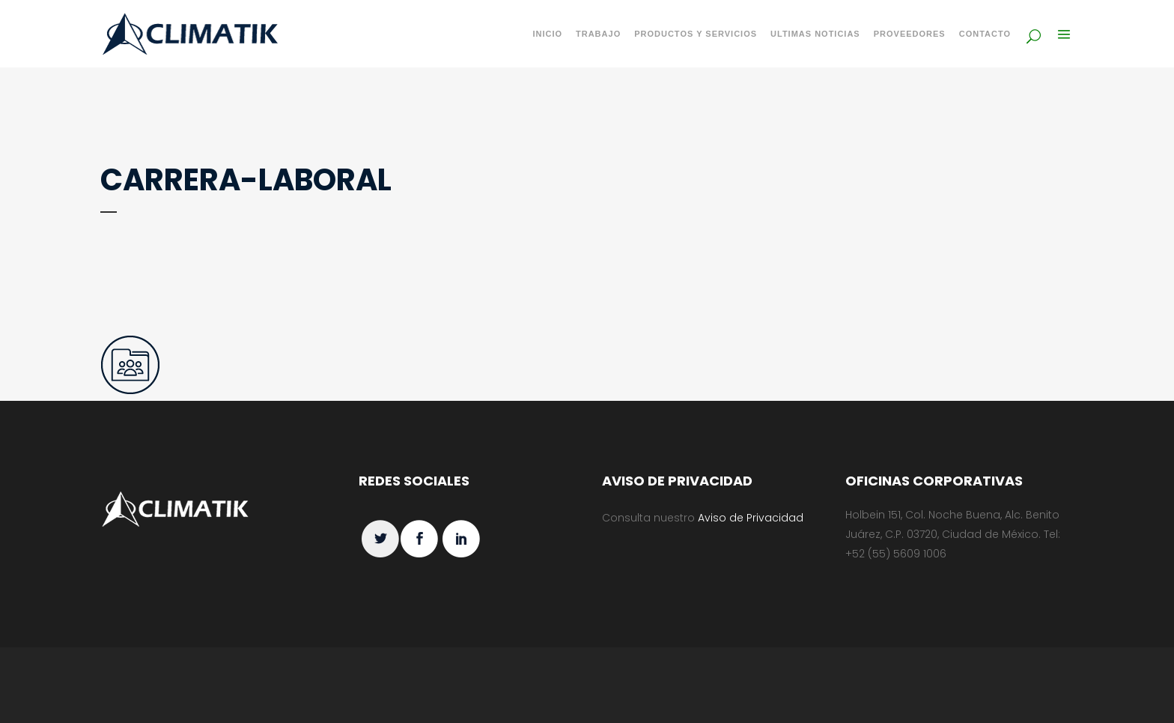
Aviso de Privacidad (750, 517)
